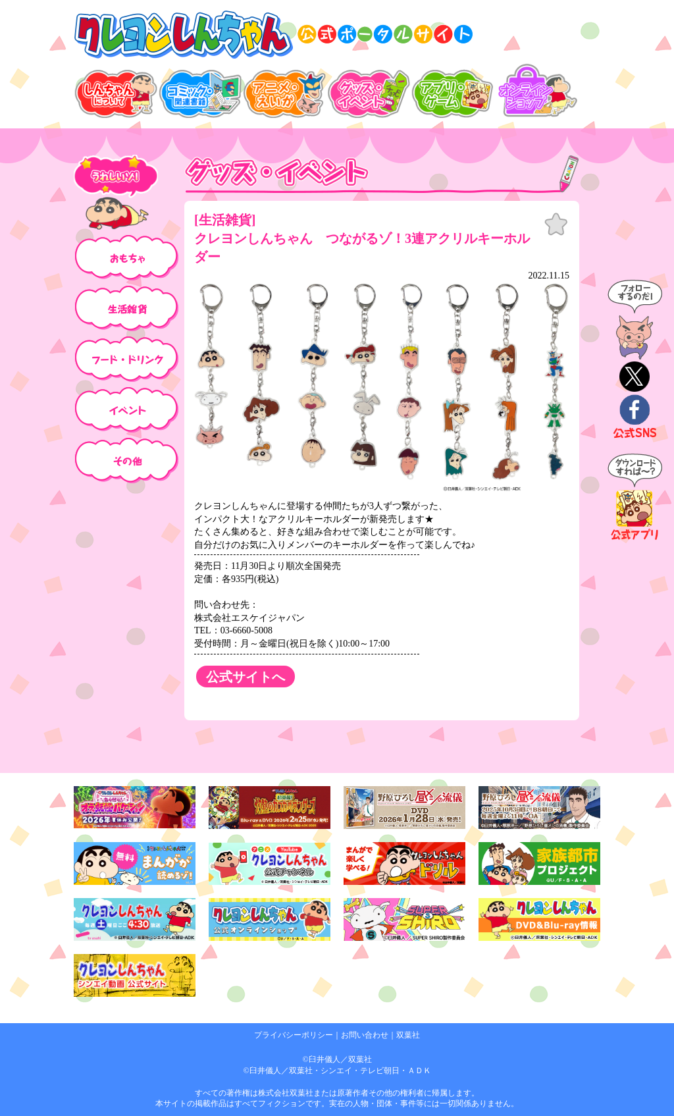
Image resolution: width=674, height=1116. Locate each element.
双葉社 (408, 1035)
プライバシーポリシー (293, 1035)
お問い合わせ (364, 1035)
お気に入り (556, 224)
